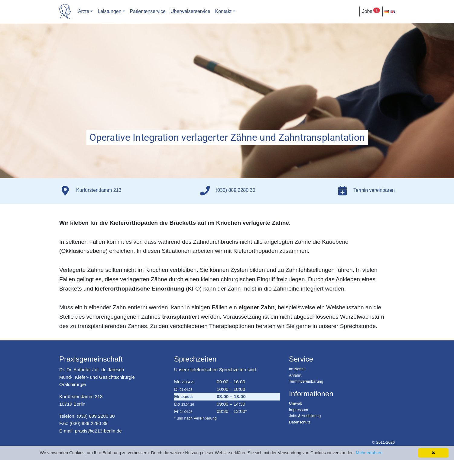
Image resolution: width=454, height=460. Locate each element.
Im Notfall (297, 369)
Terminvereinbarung (306, 381)
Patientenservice (148, 11)
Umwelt (295, 403)
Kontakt (223, 11)
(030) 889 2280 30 (96, 416)
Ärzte (83, 11)
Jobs (371, 11)
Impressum (298, 409)
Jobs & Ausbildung (305, 415)
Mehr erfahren (369, 452)
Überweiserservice (190, 11)
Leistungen (109, 11)
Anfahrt (295, 375)
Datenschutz (299, 422)
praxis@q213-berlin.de (98, 430)
